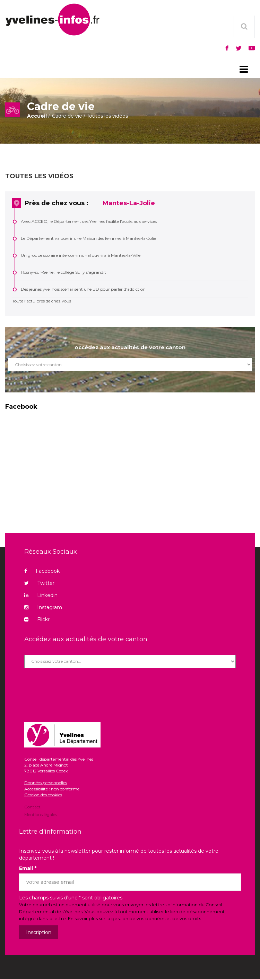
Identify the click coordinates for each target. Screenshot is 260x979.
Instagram (43, 607)
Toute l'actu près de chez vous (41, 300)
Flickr (37, 619)
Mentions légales (40, 814)
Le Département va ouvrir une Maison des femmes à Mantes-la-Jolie (88, 238)
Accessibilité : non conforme (51, 788)
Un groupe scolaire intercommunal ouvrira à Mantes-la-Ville (80, 255)
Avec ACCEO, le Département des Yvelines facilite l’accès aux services (89, 221)
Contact (32, 807)
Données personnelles (45, 782)
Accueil (37, 116)
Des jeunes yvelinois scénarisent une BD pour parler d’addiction (83, 289)
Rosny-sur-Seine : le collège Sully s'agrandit (63, 272)
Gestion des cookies (43, 794)
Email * (27, 868)
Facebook (42, 571)
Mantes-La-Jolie (129, 203)
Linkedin (41, 595)
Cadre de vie (67, 116)
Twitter (39, 583)
